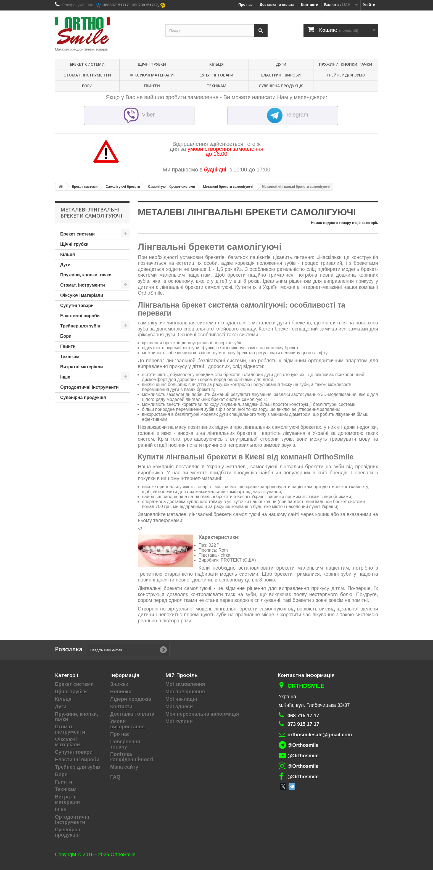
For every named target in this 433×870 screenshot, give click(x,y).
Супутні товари (216, 75)
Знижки (119, 684)
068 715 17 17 (303, 715)
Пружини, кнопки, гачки (345, 64)
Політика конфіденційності (131, 757)
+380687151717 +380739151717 (129, 5)
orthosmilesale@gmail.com (319, 734)
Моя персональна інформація (202, 714)
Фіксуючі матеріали (152, 75)
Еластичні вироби (281, 75)
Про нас (120, 734)
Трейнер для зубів (345, 75)
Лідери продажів (130, 699)
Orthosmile (305, 686)
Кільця (216, 64)
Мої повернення (185, 691)
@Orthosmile (303, 745)
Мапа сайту (124, 767)
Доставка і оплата (132, 714)
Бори (87, 85)
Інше (65, 377)
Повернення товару (125, 744)
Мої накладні (181, 699)
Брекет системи (87, 64)
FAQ (115, 777)
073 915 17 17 (303, 724)
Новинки (120, 691)
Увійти (369, 4)
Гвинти (152, 85)
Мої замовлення (185, 684)
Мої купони (179, 721)
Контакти (309, 4)
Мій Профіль (181, 675)
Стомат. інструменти (87, 75)
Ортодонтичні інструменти (89, 387)
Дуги (281, 64)
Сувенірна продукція (281, 85)
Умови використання (127, 724)
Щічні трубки (152, 64)
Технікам (216, 85)
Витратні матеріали (81, 366)
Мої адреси (179, 706)
